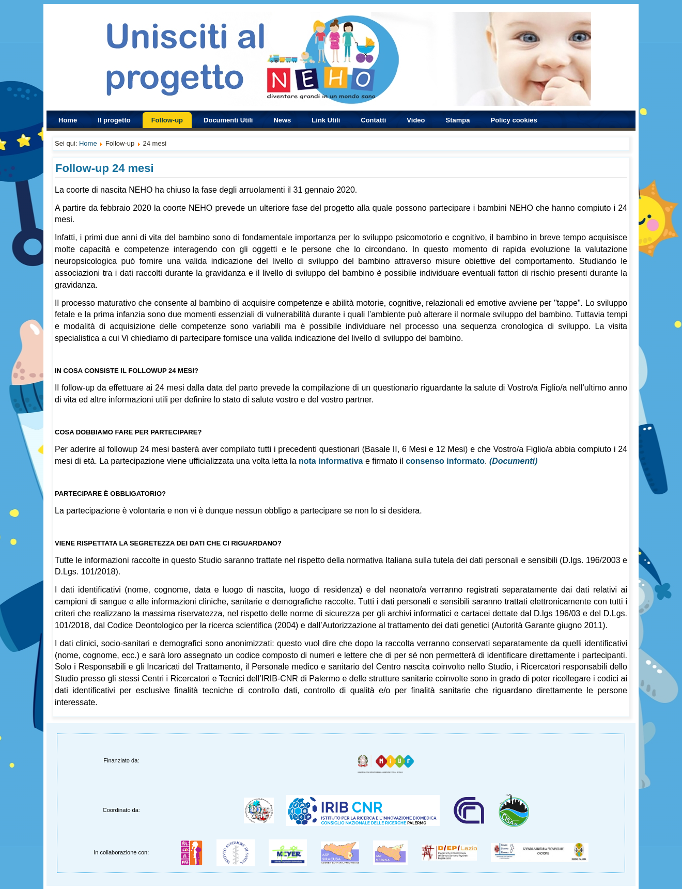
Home (67, 120)
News (282, 120)
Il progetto (114, 120)
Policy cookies (514, 120)
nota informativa (331, 461)
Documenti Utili (228, 120)
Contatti (373, 120)
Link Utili (326, 120)
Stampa (458, 120)
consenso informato (445, 461)
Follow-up (167, 120)
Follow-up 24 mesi (104, 168)
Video (416, 120)
